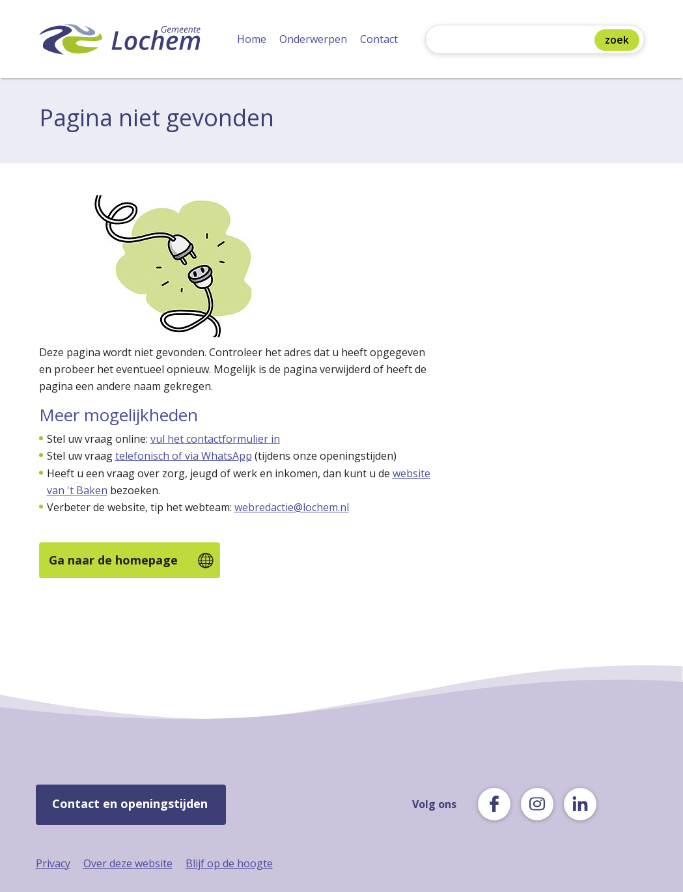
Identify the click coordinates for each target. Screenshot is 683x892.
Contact (379, 39)
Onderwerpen (313, 39)
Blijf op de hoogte (229, 863)
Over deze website (128, 863)
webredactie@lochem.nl (291, 507)
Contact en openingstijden (130, 803)
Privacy (53, 863)
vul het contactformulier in (215, 439)
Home (251, 39)
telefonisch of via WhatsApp (183, 456)
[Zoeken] (513, 41)
